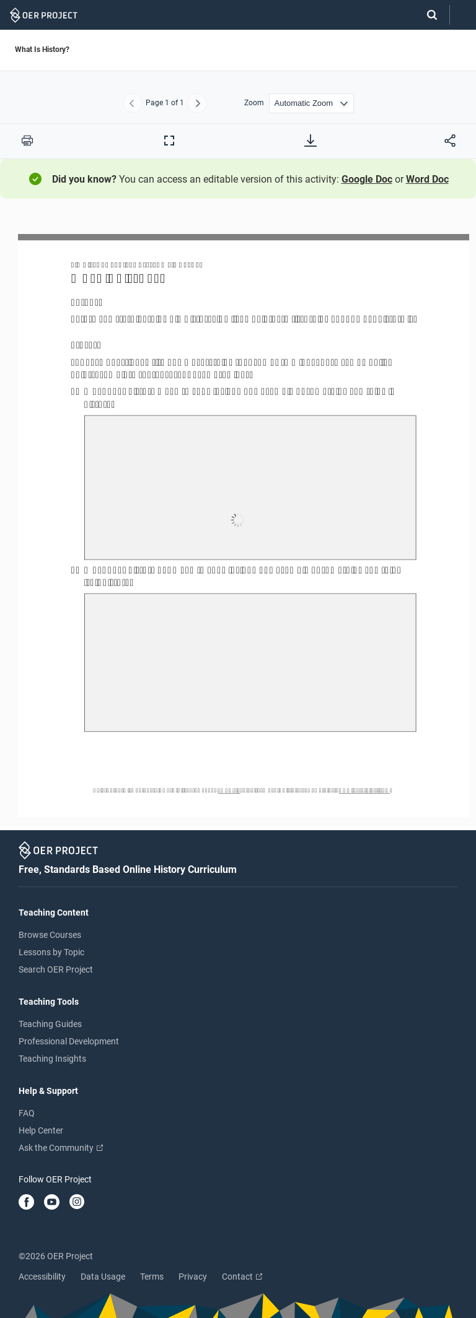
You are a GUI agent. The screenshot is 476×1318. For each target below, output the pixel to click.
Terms (152, 1276)
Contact (242, 1276)
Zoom (254, 103)
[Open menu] (463, 15)
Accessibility (42, 1276)
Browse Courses (50, 935)
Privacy (192, 1276)
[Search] (425, 14)
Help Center (41, 1130)
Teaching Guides (50, 1024)
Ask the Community (61, 1148)
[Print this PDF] (27, 140)
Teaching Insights (52, 1059)
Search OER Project (56, 969)
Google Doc (367, 179)
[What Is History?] (238, 520)
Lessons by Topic (51, 952)
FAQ (27, 1113)
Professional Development (69, 1041)
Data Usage (103, 1276)
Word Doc (427, 179)
